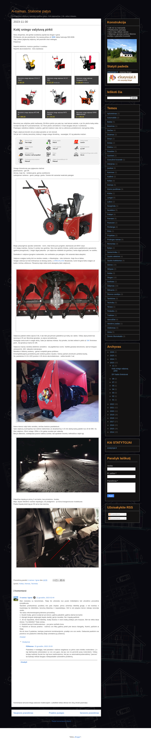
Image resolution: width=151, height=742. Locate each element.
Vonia (109, 332)
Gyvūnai (110, 156)
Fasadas (110, 151)
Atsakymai (26, 642)
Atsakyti (23, 637)
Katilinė (110, 177)
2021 (112, 408)
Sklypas (110, 269)
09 (113, 379)
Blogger (78, 737)
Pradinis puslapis (56, 713)
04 (113, 389)
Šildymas (111, 286)
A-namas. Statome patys (31, 11)
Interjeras (111, 164)
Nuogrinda (111, 206)
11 (113, 366)
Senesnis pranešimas (89, 713)
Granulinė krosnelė (114, 160)
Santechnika (112, 252)
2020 (112, 411)
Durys (109, 139)
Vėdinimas (111, 328)
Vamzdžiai (111, 320)
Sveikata (110, 282)
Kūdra (109, 193)
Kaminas (110, 172)
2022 (112, 404)
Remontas (111, 244)
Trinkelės (110, 311)
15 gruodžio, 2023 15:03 (44, 646)
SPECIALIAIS (59, 261)
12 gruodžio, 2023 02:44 (45, 598)
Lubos (109, 202)
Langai (110, 198)
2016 (112, 425)
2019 (112, 415)
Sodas (109, 273)
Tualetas (110, 315)
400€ (53, 37)
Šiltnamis (111, 290)
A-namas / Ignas (26, 598)
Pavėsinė (111, 223)
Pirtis (109, 231)
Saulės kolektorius (114, 261)
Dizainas (110, 135)
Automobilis (111, 118)
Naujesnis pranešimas (23, 713)
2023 (112, 363)
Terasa (110, 307)
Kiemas (27, 584)
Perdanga (111, 227)
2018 (112, 418)
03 (113, 393)
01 (113, 400)
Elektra (110, 147)
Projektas (111, 235)
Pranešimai (114, 514)
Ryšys (109, 248)
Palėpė (110, 214)
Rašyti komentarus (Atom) (61, 721)
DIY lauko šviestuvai (120, 374)
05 (113, 386)
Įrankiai (110, 168)
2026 (112, 352)
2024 (112, 359)
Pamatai (110, 219)
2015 (112, 429)
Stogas (110, 277)
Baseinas (111, 126)
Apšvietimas (112, 114)
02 (113, 396)
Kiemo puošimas (114, 189)
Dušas (109, 143)
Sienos (110, 265)
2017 (112, 422)
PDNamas (30, 646)
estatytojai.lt (112, 448)
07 (113, 382)
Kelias (21, 584)
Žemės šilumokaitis (114, 336)
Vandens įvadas (113, 324)
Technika (34, 584)
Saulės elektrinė (113, 256)
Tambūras (111, 298)
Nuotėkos (111, 210)
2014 (112, 432)
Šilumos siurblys (113, 294)
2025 (112, 356)
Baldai (109, 122)
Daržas (110, 130)
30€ (88, 340)
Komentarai (114, 518)
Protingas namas (114, 240)
